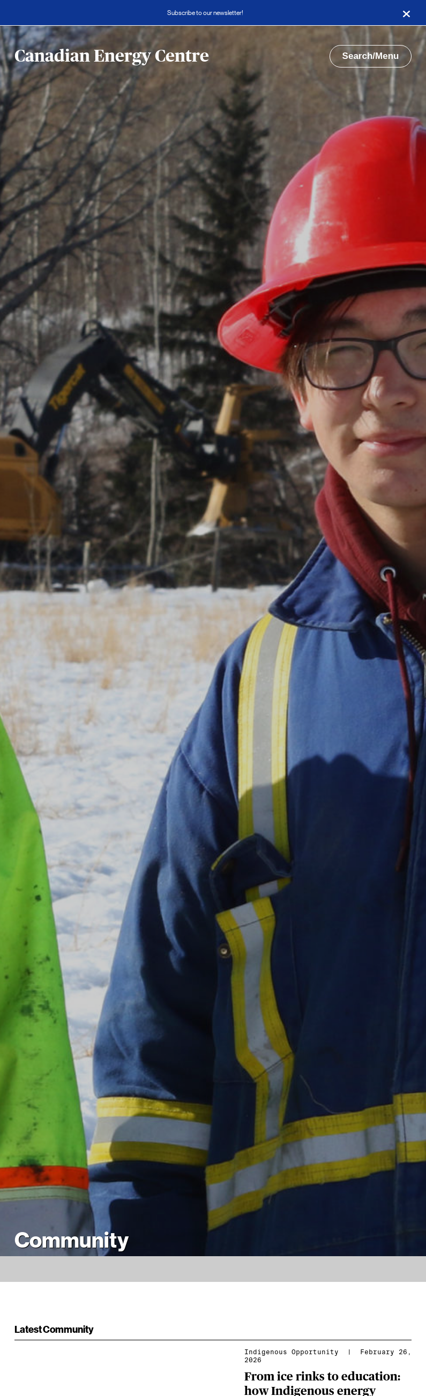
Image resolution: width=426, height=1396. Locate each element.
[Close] (406, 12)
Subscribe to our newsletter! (205, 13)
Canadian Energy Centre (111, 56)
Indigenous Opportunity (291, 1352)
